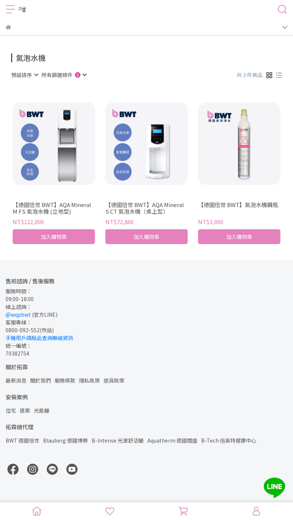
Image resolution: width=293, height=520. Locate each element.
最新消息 (16, 380)
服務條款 (65, 380)
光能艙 (41, 410)
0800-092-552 (23, 330)
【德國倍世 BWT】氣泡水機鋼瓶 (238, 205)
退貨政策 (113, 380)
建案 (25, 410)
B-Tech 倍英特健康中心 (228, 440)
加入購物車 (54, 236)
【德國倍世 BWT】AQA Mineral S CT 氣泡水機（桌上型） (144, 208)
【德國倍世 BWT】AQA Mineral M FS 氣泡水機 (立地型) (52, 208)
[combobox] (24, 74)
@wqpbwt (18, 314)
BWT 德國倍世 (22, 440)
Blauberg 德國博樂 (65, 440)
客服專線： (19, 322)
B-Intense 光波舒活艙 (118, 440)
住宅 (11, 410)
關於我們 (40, 380)
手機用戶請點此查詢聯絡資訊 (39, 337)
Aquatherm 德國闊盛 (172, 440)
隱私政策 (89, 380)
